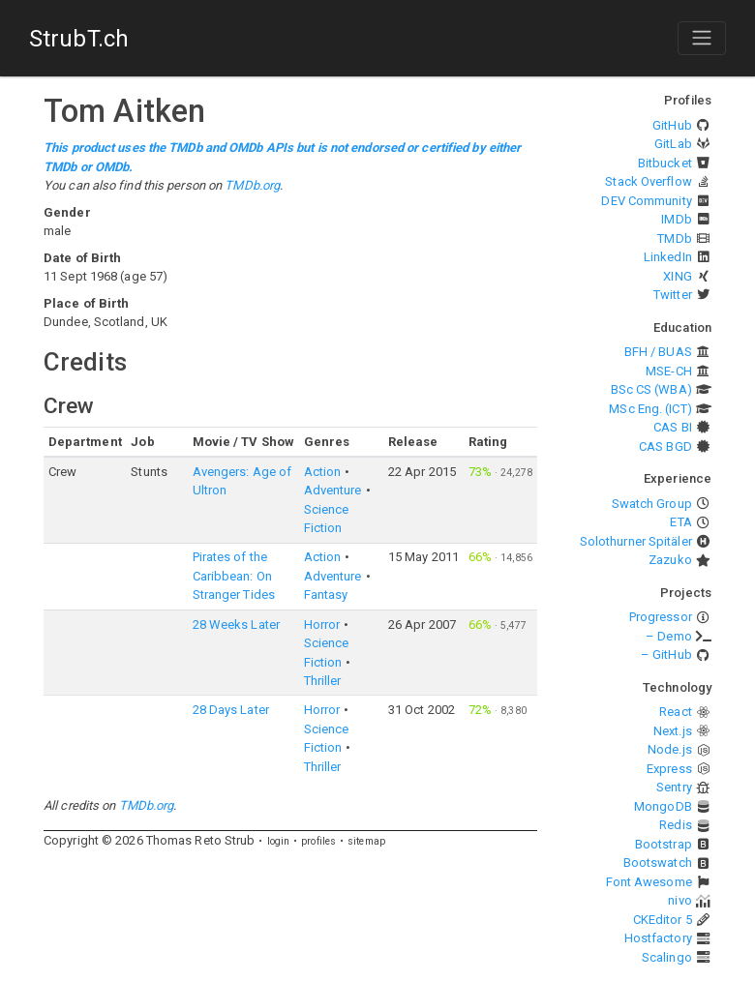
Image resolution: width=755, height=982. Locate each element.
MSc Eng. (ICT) (650, 409)
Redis (675, 825)
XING (677, 276)
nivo (679, 900)
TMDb (674, 238)
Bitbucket (665, 163)
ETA (680, 522)
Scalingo (667, 957)
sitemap (366, 841)
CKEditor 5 (662, 919)
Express (669, 768)
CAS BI (672, 427)
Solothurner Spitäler (636, 541)
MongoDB (663, 806)
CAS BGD (665, 446)
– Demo (669, 636)
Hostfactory (658, 938)
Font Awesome (649, 882)
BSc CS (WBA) (651, 389)
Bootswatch (657, 862)
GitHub (672, 125)
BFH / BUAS (658, 351)
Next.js (672, 731)
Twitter (672, 294)
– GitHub (666, 654)
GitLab (673, 143)
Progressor (660, 617)
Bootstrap (663, 844)
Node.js (670, 749)
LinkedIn (668, 257)
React (675, 711)
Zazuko (670, 559)
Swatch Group (652, 503)
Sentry (674, 787)
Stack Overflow (648, 181)
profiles (318, 841)
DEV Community (646, 200)
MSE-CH (669, 371)
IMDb (676, 219)
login (278, 841)
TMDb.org (252, 185)
